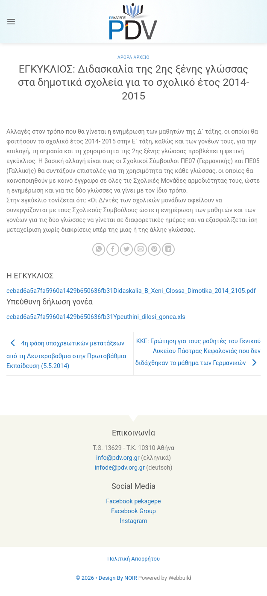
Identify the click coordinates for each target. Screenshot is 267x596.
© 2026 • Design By (100, 578)
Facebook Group (133, 511)
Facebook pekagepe (133, 501)
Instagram (133, 521)
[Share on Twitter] (126, 249)
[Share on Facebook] (112, 249)
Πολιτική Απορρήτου (133, 558)
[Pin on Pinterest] (154, 249)
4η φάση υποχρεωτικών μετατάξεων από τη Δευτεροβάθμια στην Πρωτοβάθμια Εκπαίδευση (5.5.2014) (66, 355)
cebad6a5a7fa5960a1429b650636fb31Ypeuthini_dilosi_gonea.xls (95, 317)
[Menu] (11, 21)
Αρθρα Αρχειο (133, 57)
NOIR (130, 578)
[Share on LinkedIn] (168, 249)
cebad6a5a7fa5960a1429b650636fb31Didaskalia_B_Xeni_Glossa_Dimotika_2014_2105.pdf (130, 291)
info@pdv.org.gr (118, 458)
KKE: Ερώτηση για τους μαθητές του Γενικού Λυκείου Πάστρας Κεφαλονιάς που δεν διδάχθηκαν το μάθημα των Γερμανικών (198, 352)
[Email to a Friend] (140, 249)
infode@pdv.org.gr (119, 467)
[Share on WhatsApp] (98, 249)
